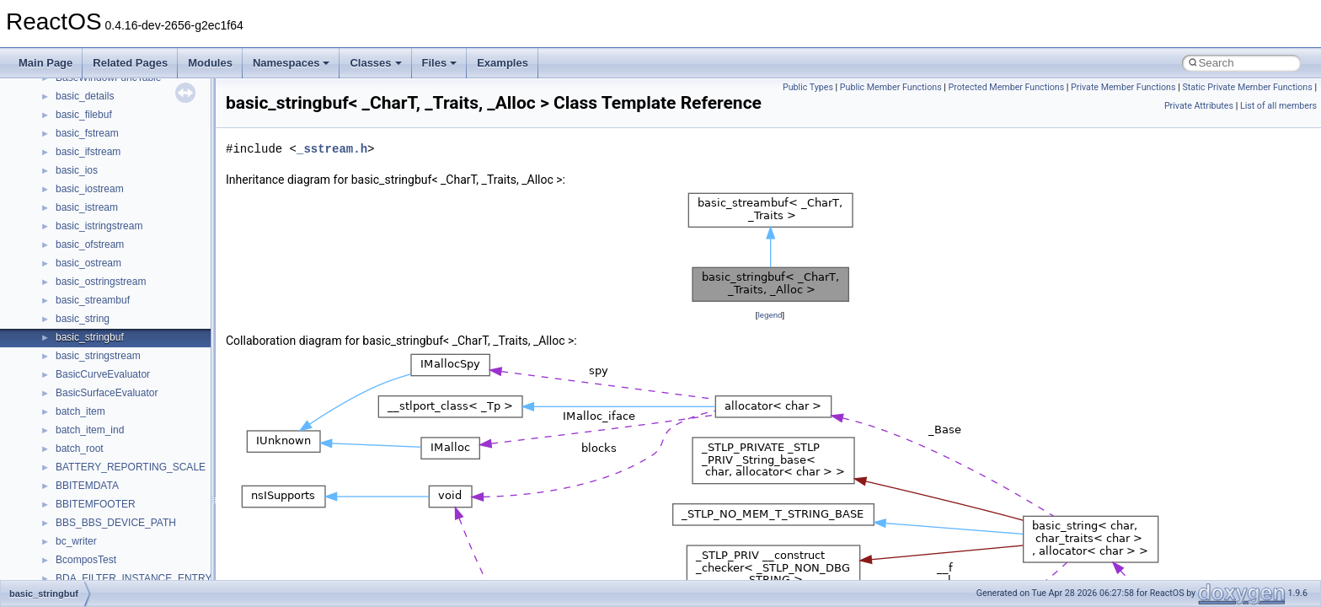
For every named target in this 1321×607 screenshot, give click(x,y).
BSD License (58, 278)
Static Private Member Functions (1247, 87)
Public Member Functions (891, 87)
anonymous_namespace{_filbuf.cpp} (137, 501)
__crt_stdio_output (97, 445)
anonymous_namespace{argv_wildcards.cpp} (157, 519)
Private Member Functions (1123, 87)
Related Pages (130, 62)
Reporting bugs (63, 167)
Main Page (45, 62)
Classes (375, 62)
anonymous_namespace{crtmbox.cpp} (141, 556)
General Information (73, 297)
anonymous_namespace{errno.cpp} (135, 575)
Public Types (808, 87)
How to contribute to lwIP (85, 93)
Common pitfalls (65, 130)
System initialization (73, 204)
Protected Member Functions (1007, 87)
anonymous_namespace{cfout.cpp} (134, 538)
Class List (64, 408)
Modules (210, 62)
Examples (502, 62)
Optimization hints (69, 241)
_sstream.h (332, 149)
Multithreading (60, 222)
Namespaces (291, 62)
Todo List (49, 315)
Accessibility (83, 482)
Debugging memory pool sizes (96, 148)
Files (439, 62)
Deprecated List (64, 334)
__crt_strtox (82, 464)
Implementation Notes (78, 260)
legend (769, 315)
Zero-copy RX (60, 185)
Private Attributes (1198, 105)
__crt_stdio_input (94, 426)
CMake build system (74, 111)
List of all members (1278, 105)
